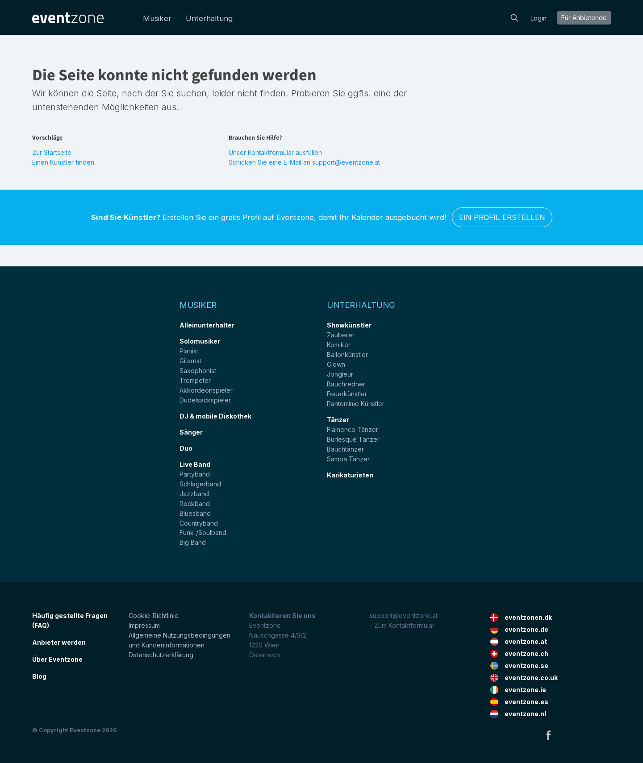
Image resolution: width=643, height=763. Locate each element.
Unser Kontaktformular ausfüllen (275, 152)
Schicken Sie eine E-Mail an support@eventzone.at (304, 162)
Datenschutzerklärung (161, 655)
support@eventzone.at (404, 615)
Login (538, 18)
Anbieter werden (59, 642)
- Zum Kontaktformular (402, 625)
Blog (39, 676)
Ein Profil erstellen (502, 217)
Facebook (548, 735)
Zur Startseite (51, 152)
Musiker (157, 18)
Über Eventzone (57, 659)
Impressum (144, 625)
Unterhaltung (209, 18)
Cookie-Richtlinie (154, 615)
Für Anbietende (584, 17)
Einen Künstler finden (63, 162)
